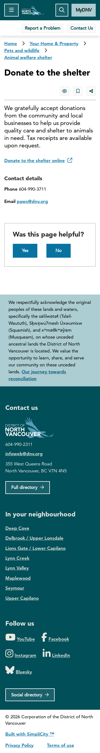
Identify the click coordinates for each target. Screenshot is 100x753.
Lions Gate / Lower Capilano (35, 548)
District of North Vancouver (32, 427)
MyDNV (83, 10)
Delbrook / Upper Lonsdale (34, 538)
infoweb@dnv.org (24, 453)
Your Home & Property (54, 43)
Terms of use (60, 745)
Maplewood (18, 578)
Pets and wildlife (21, 50)
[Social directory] (30, 694)
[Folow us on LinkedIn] (56, 654)
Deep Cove (17, 528)
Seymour (14, 588)
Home (33, 10)
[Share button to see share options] (91, 91)
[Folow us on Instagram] (20, 654)
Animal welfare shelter (28, 57)
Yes (25, 250)
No (58, 250)
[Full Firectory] (27, 487)
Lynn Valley (17, 568)
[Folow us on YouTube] (20, 637)
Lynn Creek (17, 558)
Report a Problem (42, 28)
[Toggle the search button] (61, 10)
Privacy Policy (19, 745)
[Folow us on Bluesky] (18, 670)
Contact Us (81, 28)
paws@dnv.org (32, 201)
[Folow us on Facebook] (55, 637)
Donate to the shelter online (38, 160)
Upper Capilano (22, 598)
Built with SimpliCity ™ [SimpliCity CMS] (29, 734)
